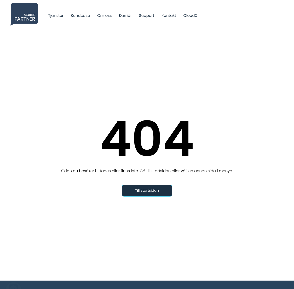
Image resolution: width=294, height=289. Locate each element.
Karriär (125, 15)
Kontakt (168, 15)
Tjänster (56, 15)
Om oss (104, 15)
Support (146, 15)
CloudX (190, 15)
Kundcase (80, 15)
